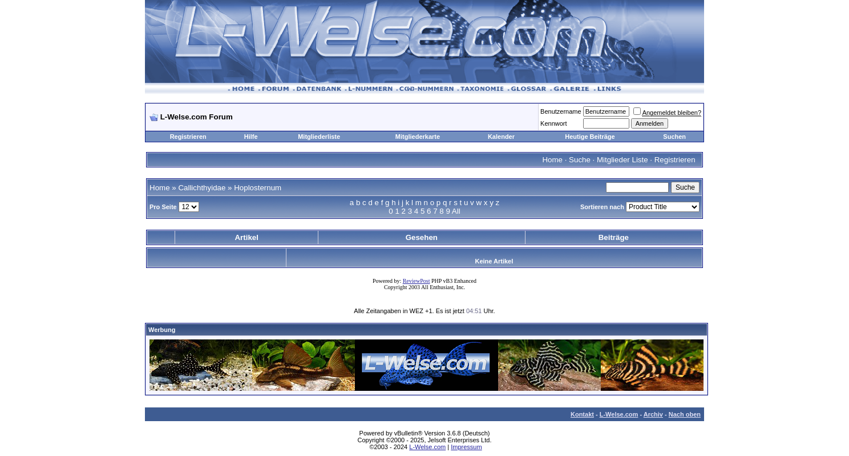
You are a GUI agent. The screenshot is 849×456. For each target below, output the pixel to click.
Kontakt (582, 414)
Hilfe (251, 136)
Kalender (501, 136)
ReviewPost (416, 281)
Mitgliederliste (319, 136)
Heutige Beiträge (589, 136)
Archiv (653, 414)
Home (552, 159)
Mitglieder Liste (622, 159)
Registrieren (188, 136)
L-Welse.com (619, 414)
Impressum (466, 446)
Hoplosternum (257, 187)
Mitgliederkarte (417, 136)
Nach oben (685, 414)
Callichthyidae (201, 187)
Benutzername (560, 111)
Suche (580, 159)
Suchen (674, 136)
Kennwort (553, 123)
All (456, 211)
